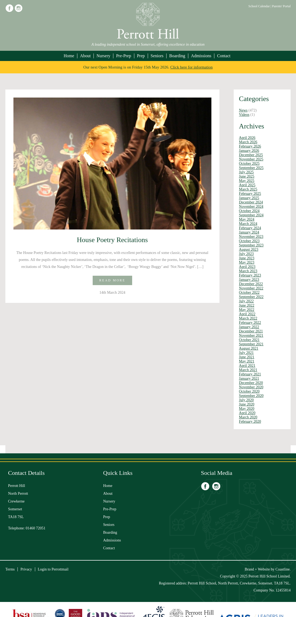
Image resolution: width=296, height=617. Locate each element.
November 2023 (251, 237)
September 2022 (251, 297)
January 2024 (249, 232)
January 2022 (249, 327)
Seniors (157, 55)
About (85, 55)
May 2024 (246, 219)
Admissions (201, 55)
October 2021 (249, 340)
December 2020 (251, 383)
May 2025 (246, 181)
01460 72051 (36, 528)
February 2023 (250, 275)
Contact (223, 55)
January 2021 (249, 378)
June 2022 (246, 305)
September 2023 (251, 245)
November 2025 (251, 159)
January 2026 (249, 151)
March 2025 (248, 189)
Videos (244, 115)
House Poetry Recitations (112, 240)
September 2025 (251, 168)
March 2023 (248, 271)
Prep (141, 55)
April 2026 (247, 138)
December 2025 (251, 155)
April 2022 (247, 314)
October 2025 (249, 164)
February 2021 (250, 374)
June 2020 (246, 404)
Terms (10, 569)
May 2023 (246, 262)
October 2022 (249, 292)
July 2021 (246, 353)
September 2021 (251, 344)
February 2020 (250, 421)
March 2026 (248, 142)
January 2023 (249, 280)
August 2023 (248, 249)
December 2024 (251, 202)
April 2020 (247, 413)
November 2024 (251, 207)
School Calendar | (260, 6)
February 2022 (250, 323)
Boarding (177, 55)
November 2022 (251, 288)
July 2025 (246, 172)
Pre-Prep (123, 55)
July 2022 (246, 301)
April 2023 (247, 267)
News (243, 110)
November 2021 (251, 335)
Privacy (26, 569)
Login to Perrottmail (53, 569)
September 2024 (251, 215)
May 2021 (246, 361)
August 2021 (248, 348)
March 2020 (248, 417)
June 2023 (246, 258)
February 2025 (250, 194)
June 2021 (246, 357)
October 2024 (249, 211)
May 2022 (246, 310)
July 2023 (246, 254)
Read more (112, 280)
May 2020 (246, 409)
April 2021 (247, 366)
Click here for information (191, 67)
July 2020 (246, 400)
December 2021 (251, 331)
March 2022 (248, 318)
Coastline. (283, 569)
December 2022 (251, 284)
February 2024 (250, 228)
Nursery (103, 55)
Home (69, 55)
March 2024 (248, 224)
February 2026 (250, 146)
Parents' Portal (281, 6)
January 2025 (249, 198)
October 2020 (249, 391)
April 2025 (247, 185)
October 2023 (249, 241)
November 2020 (251, 387)
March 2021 (248, 370)
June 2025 (246, 176)
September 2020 (251, 396)
